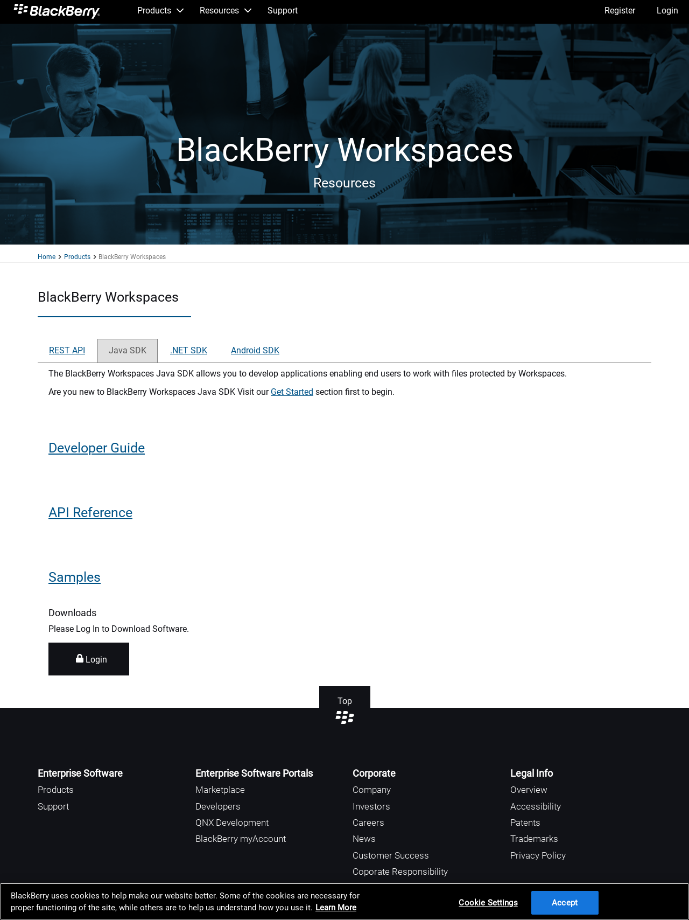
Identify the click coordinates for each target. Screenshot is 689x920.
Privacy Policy (538, 855)
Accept (565, 903)
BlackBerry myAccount (240, 838)
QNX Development (232, 822)
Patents (525, 822)
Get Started (292, 392)
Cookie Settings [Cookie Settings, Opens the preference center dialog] (488, 903)
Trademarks (534, 838)
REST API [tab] (67, 350)
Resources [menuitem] (225, 10)
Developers (218, 806)
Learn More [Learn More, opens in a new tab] (335, 907)
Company (372, 789)
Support (53, 806)
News (364, 838)
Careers (368, 822)
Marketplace (220, 789)
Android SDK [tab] (255, 350)
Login (667, 10)
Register (619, 10)
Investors (371, 806)
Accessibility (535, 806)
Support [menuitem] (283, 10)
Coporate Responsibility (400, 871)
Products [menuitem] (160, 10)
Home (46, 257)
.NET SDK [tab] (188, 350)
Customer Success (391, 855)
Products (77, 257)
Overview (528, 789)
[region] (344, 901)
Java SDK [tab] (127, 350)
